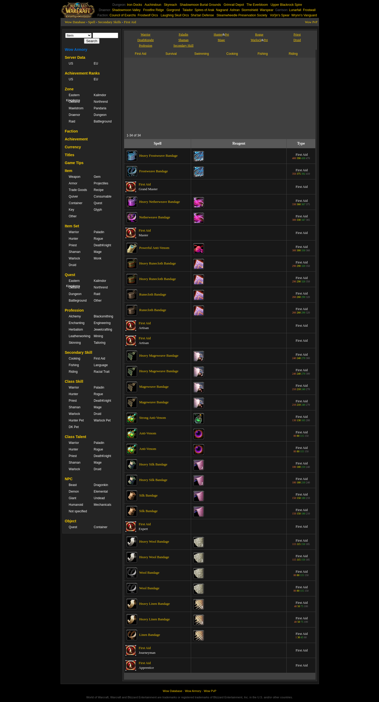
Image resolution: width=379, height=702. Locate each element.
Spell (91, 22)
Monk (97, 258)
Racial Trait (101, 372)
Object (70, 521)
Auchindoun (152, 5)
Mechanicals (102, 505)
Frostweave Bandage (153, 171)
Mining (98, 336)
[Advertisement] (175, 94)
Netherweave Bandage (154, 217)
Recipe (98, 190)
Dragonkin (101, 485)
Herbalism (76, 329)
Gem (97, 177)
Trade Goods (78, 190)
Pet (227, 34)
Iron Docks (134, 5)
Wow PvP (311, 22)
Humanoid (76, 505)
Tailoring (100, 343)
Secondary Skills (109, 22)
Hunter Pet (76, 420)
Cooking (74, 358)
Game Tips (74, 163)
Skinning (75, 343)
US (71, 63)
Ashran (235, 10)
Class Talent (75, 437)
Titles (69, 155)
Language (101, 365)
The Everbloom (257, 5)
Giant (72, 498)
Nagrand (222, 10)
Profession (74, 310)
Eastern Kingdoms (73, 97)
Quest (98, 203)
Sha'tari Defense (202, 15)
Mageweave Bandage (154, 387)
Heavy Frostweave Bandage (158, 156)
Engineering (102, 323)
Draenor (74, 115)
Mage (98, 252)
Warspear (266, 10)
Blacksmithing (103, 316)
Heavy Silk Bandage (153, 464)
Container (75, 203)
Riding (73, 372)
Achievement (76, 139)
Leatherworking (78, 336)
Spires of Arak (204, 10)
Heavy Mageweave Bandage (158, 355)
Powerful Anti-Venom (154, 248)
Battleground (103, 121)
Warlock (74, 258)
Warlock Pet (102, 420)
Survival (171, 54)
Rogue (98, 238)
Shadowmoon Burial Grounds (200, 5)
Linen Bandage (149, 635)
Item (68, 171)
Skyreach (170, 5)
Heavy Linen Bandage (154, 604)
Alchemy (75, 316)
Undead (99, 498)
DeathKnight (102, 245)
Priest (73, 245)
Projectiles (101, 183)
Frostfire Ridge (153, 10)
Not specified (78, 511)
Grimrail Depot (233, 5)
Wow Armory (76, 49)
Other (73, 216)
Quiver (73, 196)
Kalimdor (100, 95)
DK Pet (74, 427)
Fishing (74, 365)
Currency (73, 147)
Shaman (75, 252)
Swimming (201, 54)
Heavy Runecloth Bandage (157, 263)
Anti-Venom (147, 433)
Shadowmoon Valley (126, 10)
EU (96, 63)
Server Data (75, 57)
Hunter (73, 238)
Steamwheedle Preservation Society (242, 15)
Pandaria (100, 108)
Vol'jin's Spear (280, 15)
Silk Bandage (148, 495)
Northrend (101, 102)
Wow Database (75, 22)
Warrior (74, 232)
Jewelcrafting (103, 329)
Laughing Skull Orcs (175, 15)
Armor (73, 183)
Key (71, 210)
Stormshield (249, 10)
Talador (187, 10)
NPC (69, 479)
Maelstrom (76, 108)
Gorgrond (173, 10)
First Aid (130, 22)
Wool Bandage (149, 573)
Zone (69, 89)
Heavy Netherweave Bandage (159, 202)
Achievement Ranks (82, 73)
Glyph (98, 210)
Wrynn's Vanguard (304, 15)
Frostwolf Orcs (148, 15)
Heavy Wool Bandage (154, 541)
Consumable (102, 196)
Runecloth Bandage (152, 294)
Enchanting (76, 323)
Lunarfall (295, 10)
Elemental (101, 491)
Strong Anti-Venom (152, 418)
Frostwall (309, 10)
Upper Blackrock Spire (286, 5)
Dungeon (100, 115)
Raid (72, 121)
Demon (74, 491)
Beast (73, 485)
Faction (71, 131)
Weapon (74, 177)
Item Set (72, 226)
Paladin (99, 232)
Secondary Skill (78, 352)
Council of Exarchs (122, 15)
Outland (74, 102)
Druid (72, 265)
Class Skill (74, 381)
